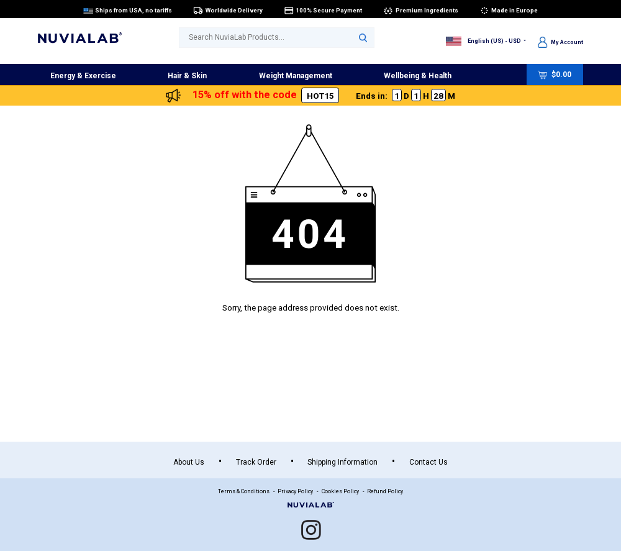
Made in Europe (508, 10)
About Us (188, 462)
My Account (560, 42)
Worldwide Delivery (228, 10)
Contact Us (428, 462)
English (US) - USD (484, 40)
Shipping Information (342, 462)
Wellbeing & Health (417, 75)
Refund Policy (385, 491)
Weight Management (295, 75)
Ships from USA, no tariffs (128, 10)
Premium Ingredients (420, 10)
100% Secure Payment (323, 10)
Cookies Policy (340, 491)
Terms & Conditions (244, 491)
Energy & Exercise (83, 75)
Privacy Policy (295, 491)
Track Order (256, 462)
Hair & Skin (187, 75)
